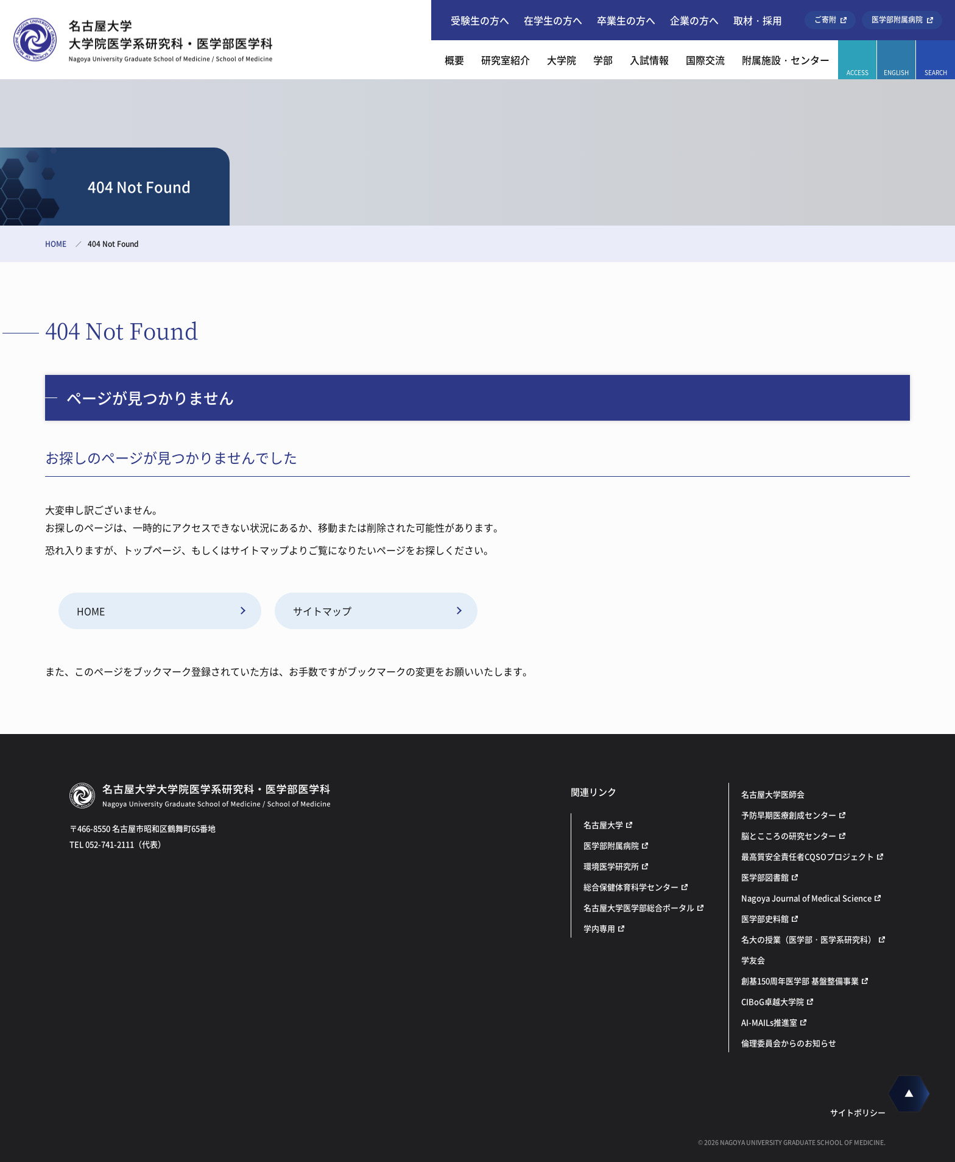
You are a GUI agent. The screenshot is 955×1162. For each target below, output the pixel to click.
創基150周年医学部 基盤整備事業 (800, 980)
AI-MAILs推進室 (769, 1022)
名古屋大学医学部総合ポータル (638, 907)
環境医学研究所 (611, 866)
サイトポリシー (858, 1112)
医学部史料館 (765, 918)
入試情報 (649, 59)
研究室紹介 (505, 59)
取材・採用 (757, 20)
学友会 (753, 960)
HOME (55, 243)
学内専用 (599, 928)
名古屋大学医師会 (773, 794)
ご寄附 (825, 19)
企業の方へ (694, 20)
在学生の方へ (553, 20)
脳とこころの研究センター (788, 835)
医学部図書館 (765, 877)
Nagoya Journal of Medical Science (806, 898)
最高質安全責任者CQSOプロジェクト (807, 856)
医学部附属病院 (897, 19)
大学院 (561, 59)
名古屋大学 (603, 824)
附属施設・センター (786, 59)
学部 (603, 59)
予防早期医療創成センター (788, 815)
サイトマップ (322, 611)
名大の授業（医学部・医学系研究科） (808, 939)
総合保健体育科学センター (630, 887)
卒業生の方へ (626, 20)
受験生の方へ (480, 20)
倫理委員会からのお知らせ (788, 1043)
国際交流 (705, 59)
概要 (454, 59)
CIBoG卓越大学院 (772, 1001)
